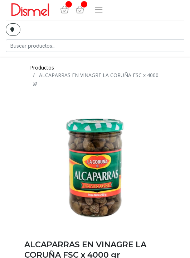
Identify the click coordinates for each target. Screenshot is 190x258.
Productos (42, 67)
